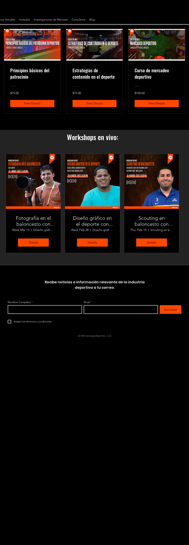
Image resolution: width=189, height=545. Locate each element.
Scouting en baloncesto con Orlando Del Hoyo (151, 221)
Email (87, 302)
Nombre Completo (19, 302)
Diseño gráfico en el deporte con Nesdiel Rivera (92, 221)
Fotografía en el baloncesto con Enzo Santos (33, 221)
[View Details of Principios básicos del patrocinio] (32, 103)
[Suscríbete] (170, 309)
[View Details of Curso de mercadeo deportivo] (157, 103)
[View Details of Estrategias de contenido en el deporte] (95, 103)
